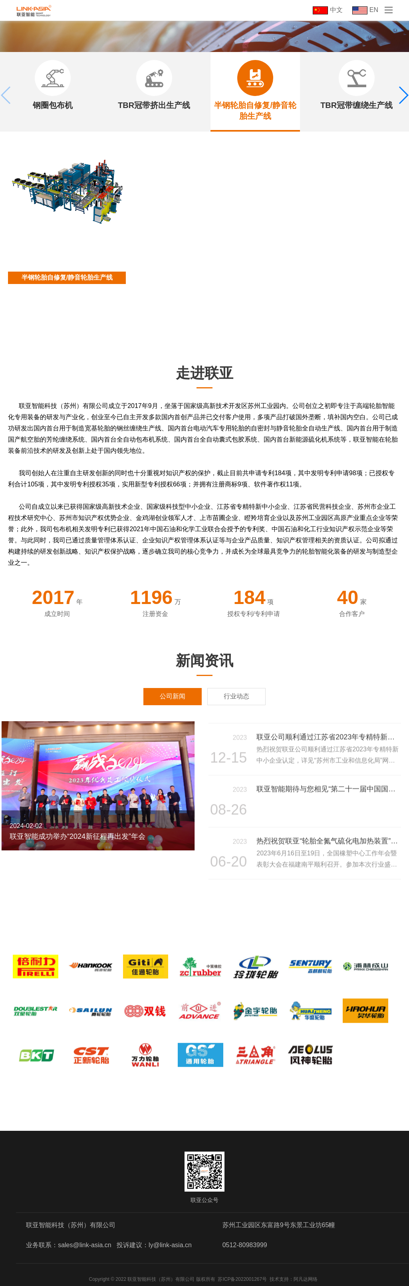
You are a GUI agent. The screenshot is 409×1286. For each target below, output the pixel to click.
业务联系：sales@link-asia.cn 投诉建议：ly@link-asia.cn (109, 1245)
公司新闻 (172, 696)
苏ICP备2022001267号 (242, 1279)
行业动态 (236, 696)
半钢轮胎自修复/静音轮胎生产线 (67, 277)
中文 (327, 9)
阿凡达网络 (306, 1279)
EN (365, 9)
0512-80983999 (244, 1245)
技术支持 (279, 1279)
